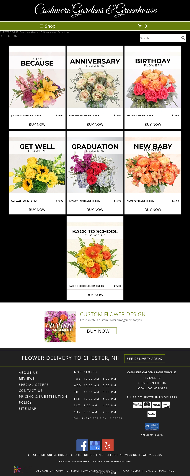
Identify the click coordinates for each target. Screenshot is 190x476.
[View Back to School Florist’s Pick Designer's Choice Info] (95, 250)
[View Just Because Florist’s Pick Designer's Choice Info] (37, 80)
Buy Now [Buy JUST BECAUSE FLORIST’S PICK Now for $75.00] (37, 124)
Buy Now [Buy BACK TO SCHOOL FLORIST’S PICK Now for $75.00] (95, 294)
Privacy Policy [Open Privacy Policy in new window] (129, 470)
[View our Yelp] (108, 450)
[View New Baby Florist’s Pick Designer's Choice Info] (153, 165)
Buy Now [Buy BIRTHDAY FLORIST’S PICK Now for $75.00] (153, 124)
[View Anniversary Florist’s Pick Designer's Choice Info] (95, 80)
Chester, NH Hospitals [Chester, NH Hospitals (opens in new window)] (87, 454)
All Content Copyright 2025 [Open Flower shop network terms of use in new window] (58, 470)
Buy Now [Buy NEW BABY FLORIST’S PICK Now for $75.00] (153, 209)
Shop (47, 26)
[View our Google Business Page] (95, 450)
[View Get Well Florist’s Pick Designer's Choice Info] (37, 165)
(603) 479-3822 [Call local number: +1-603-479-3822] (157, 388)
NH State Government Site (112, 461)
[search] (183, 38)
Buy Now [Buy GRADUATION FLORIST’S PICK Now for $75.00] (95, 209)
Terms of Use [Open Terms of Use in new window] (106, 473)
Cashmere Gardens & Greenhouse (95, 10)
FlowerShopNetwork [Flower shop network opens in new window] (97, 470)
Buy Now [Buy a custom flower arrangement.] (98, 331)
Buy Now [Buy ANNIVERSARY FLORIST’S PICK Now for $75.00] (95, 124)
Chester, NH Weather (74, 461)
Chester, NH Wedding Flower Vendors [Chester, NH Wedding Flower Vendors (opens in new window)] (134, 454)
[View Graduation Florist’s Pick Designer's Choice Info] (95, 165)
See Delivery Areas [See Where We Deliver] (144, 358)
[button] (152, 427)
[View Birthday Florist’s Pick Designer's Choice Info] (153, 80)
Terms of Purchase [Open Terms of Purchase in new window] (159, 470)
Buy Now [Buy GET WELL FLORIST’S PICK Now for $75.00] (37, 209)
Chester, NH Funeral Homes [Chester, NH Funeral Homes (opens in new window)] (48, 454)
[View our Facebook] (82, 450)
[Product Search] (160, 38)
